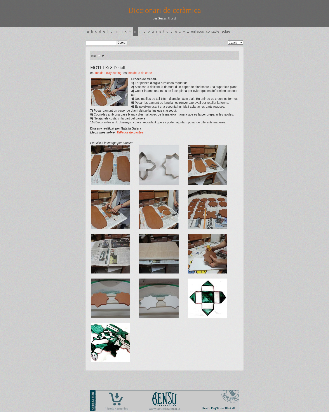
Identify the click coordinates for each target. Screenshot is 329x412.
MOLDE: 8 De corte (140, 73)
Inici (93, 55)
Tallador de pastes (130, 132)
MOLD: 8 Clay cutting (108, 73)
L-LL (130, 31)
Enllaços (197, 31)
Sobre (225, 31)
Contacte (212, 31)
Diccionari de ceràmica (164, 10)
